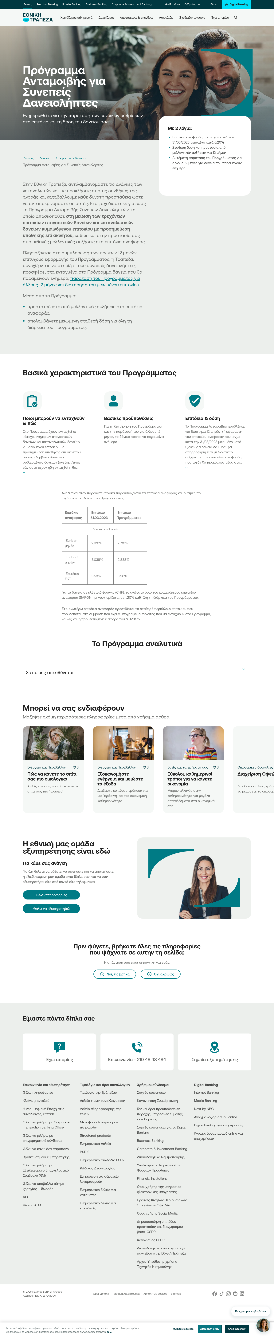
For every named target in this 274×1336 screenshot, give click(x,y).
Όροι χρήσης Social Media (157, 1213)
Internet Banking (206, 1092)
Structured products (95, 1135)
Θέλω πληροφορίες (38, 1092)
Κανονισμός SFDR (151, 1240)
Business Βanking (150, 1140)
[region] (137, 1329)
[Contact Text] (137, 1052)
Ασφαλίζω (166, 17)
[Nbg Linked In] (242, 1293)
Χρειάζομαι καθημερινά (76, 17)
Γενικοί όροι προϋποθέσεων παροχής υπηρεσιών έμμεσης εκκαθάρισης (160, 1114)
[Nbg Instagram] (228, 1293)
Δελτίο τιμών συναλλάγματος (102, 1100)
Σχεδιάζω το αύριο (192, 17)
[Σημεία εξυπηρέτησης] (214, 1052)
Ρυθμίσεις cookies (183, 1328)
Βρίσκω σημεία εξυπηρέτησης (46, 1157)
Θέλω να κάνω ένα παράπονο (46, 1149)
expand (53, 472)
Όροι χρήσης (101, 1293)
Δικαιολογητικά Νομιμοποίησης (161, 1157)
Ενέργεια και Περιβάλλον (46, 767)
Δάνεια (45, 158)
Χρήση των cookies (155, 1293)
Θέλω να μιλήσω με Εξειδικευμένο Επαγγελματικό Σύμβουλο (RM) (46, 1170)
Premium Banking (47, 4)
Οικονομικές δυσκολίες (255, 767)
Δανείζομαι (106, 17)
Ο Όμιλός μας (193, 4)
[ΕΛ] (214, 4)
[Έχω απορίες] (59, 1052)
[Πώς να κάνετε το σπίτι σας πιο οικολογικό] (53, 743)
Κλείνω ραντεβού (36, 1100)
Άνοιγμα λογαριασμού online (215, 1117)
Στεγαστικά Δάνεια (71, 158)
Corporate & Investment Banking (131, 4)
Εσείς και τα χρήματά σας (187, 767)
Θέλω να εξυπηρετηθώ (51, 909)
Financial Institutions (152, 1178)
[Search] (235, 17)
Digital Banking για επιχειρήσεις (218, 1125)
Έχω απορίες (220, 17)
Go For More (172, 4)
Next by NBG (204, 1109)
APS (26, 1197)
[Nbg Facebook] (214, 1293)
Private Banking (71, 4)
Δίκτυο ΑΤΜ (32, 1205)
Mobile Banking (205, 1100)
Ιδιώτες (27, 4)
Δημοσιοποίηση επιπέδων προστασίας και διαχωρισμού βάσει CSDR (160, 1226)
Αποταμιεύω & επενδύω (136, 17)
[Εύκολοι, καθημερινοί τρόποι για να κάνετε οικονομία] (193, 743)
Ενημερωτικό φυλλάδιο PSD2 (102, 1160)
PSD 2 (84, 1152)
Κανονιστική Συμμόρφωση (157, 1100)
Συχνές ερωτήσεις (151, 1092)
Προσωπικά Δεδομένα (126, 1293)
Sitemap (176, 1293)
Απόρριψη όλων (209, 1328)
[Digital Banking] (236, 4)
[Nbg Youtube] (235, 1293)
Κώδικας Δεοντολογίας (97, 1168)
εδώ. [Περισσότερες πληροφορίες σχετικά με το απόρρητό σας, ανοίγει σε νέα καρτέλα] (109, 1331)
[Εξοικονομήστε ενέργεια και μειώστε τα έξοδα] (123, 743)
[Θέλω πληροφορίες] (51, 894)
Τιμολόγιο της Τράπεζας (98, 1092)
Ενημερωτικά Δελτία (95, 1143)
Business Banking (96, 4)
